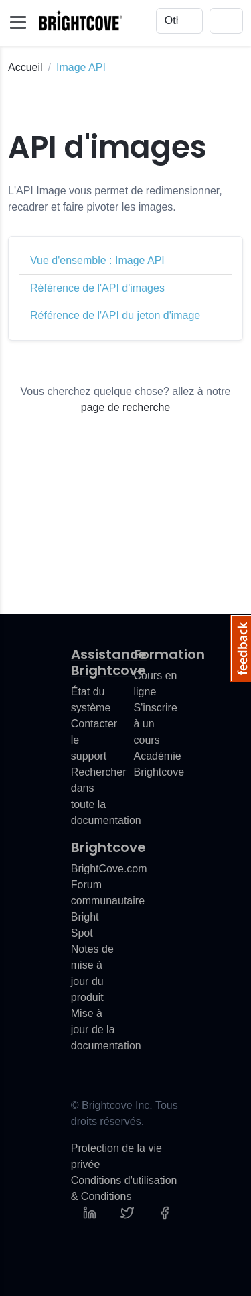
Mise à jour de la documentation (106, 1029)
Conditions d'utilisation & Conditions (124, 1188)
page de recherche (125, 407)
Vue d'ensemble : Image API (97, 260)
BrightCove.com (109, 868)
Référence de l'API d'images (97, 288)
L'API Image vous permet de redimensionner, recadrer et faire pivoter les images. (115, 199)
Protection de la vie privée (116, 1156)
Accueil (25, 67)
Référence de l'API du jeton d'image (115, 315)
